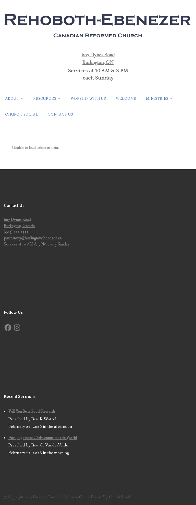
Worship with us (90, 98)
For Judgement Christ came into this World (42, 437)
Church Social (21, 113)
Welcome (128, 98)
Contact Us (60, 113)
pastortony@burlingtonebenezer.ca (33, 237)
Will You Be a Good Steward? (31, 410)
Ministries (159, 98)
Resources (45, 98)
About (12, 98)
